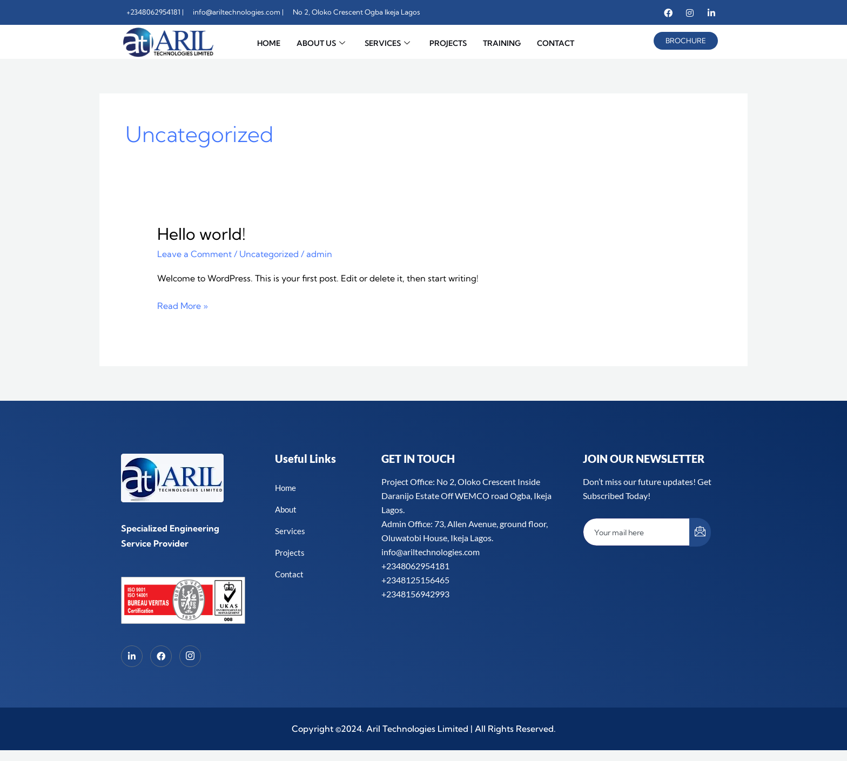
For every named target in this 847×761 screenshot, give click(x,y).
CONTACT (555, 43)
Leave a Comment (194, 253)
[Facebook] (668, 12)
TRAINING (502, 43)
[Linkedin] (711, 12)
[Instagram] (690, 12)
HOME (268, 43)
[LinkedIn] (132, 656)
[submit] (700, 532)
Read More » (182, 305)
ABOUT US (321, 43)
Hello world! (201, 234)
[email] (636, 532)
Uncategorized (269, 253)
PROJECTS (448, 43)
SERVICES (387, 43)
